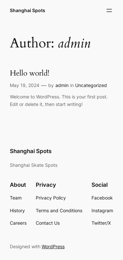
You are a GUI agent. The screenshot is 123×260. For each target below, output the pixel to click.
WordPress (53, 246)
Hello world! (29, 73)
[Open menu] (109, 10)
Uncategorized (91, 85)
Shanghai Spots (27, 10)
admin (62, 85)
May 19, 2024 (24, 85)
